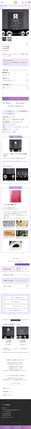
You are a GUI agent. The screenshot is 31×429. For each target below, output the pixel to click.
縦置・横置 (7, 84)
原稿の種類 (6, 72)
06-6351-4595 (16, 370)
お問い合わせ (15, 213)
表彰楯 (6, 6)
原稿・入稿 (5, 70)
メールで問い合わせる (15, 383)
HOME (2, 6)
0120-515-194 (7, 413)
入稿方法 (5, 78)
